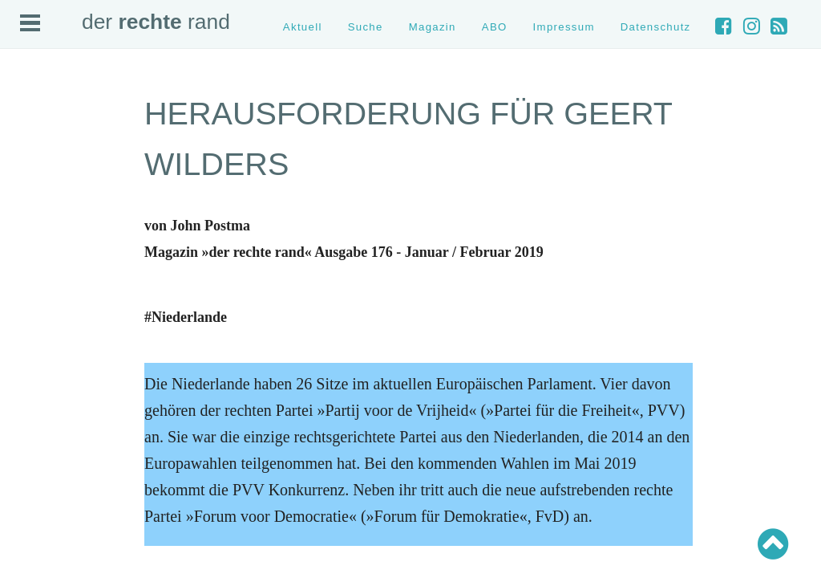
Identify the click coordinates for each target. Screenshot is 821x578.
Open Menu (30, 23)
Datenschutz (656, 27)
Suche (365, 27)
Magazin (432, 27)
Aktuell (302, 27)
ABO (495, 27)
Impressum (564, 27)
